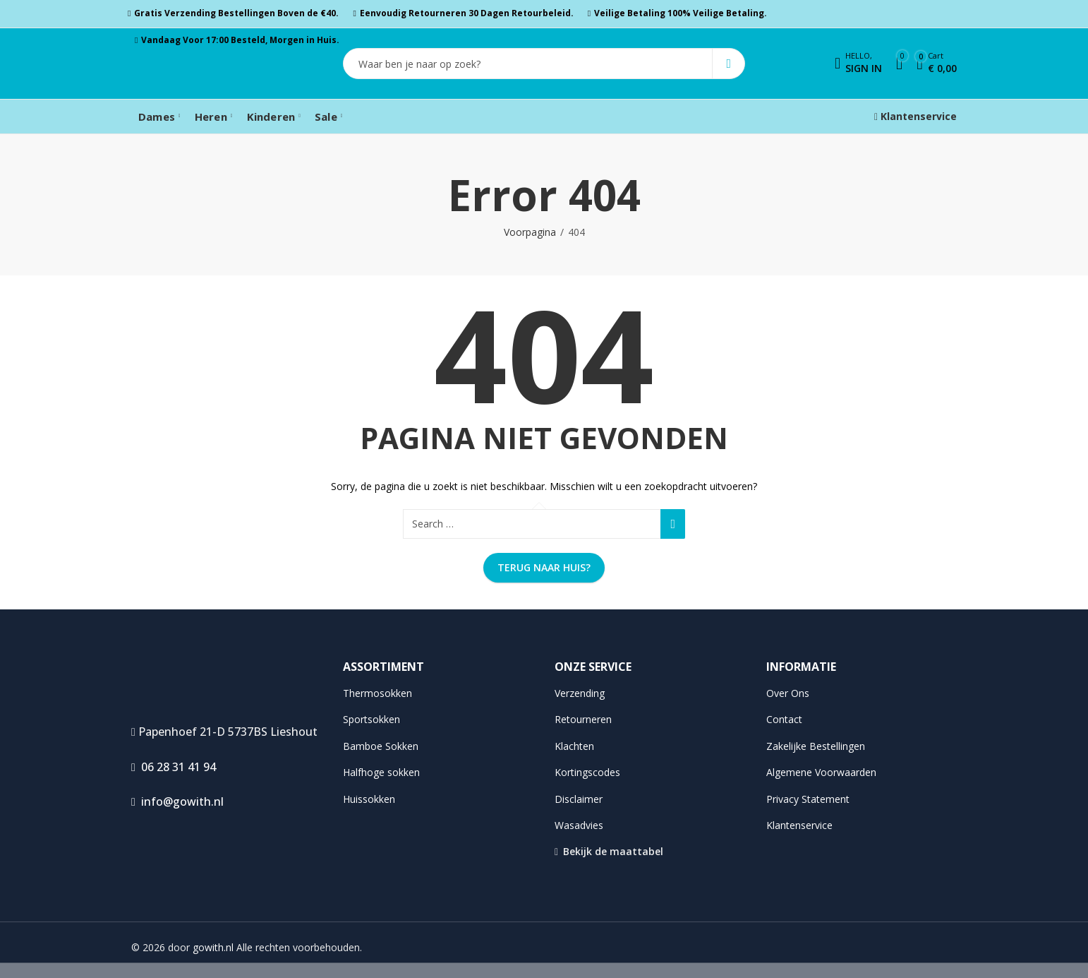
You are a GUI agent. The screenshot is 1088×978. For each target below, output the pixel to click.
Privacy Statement (808, 799)
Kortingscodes (587, 772)
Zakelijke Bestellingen (815, 746)
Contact (784, 719)
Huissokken (369, 799)
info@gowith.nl (177, 801)
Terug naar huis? (544, 567)
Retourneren (583, 719)
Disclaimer (579, 799)
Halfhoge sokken (381, 772)
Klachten (574, 746)
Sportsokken (371, 719)
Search (728, 63)
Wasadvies (579, 825)
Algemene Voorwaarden (821, 772)
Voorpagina (530, 232)
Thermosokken (377, 693)
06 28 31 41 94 (173, 767)
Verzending (580, 693)
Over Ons (787, 693)
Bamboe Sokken (380, 746)
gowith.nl (213, 947)
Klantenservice (915, 116)
